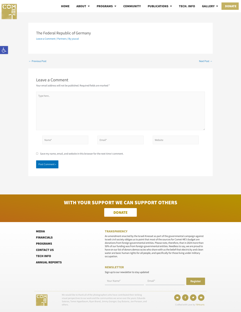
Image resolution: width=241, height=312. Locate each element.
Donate (230, 6)
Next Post (205, 61)
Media (40, 231)
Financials (44, 237)
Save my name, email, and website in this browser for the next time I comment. (82, 153)
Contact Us (45, 250)
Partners (62, 38)
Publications (160, 6)
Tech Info (43, 256)
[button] (4, 50)
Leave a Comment (45, 38)
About (83, 6)
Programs (106, 6)
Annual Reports (49, 262)
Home (65, 6)
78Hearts (200, 304)
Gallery (210, 6)
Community (132, 6)
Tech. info (187, 6)
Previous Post (37, 61)
